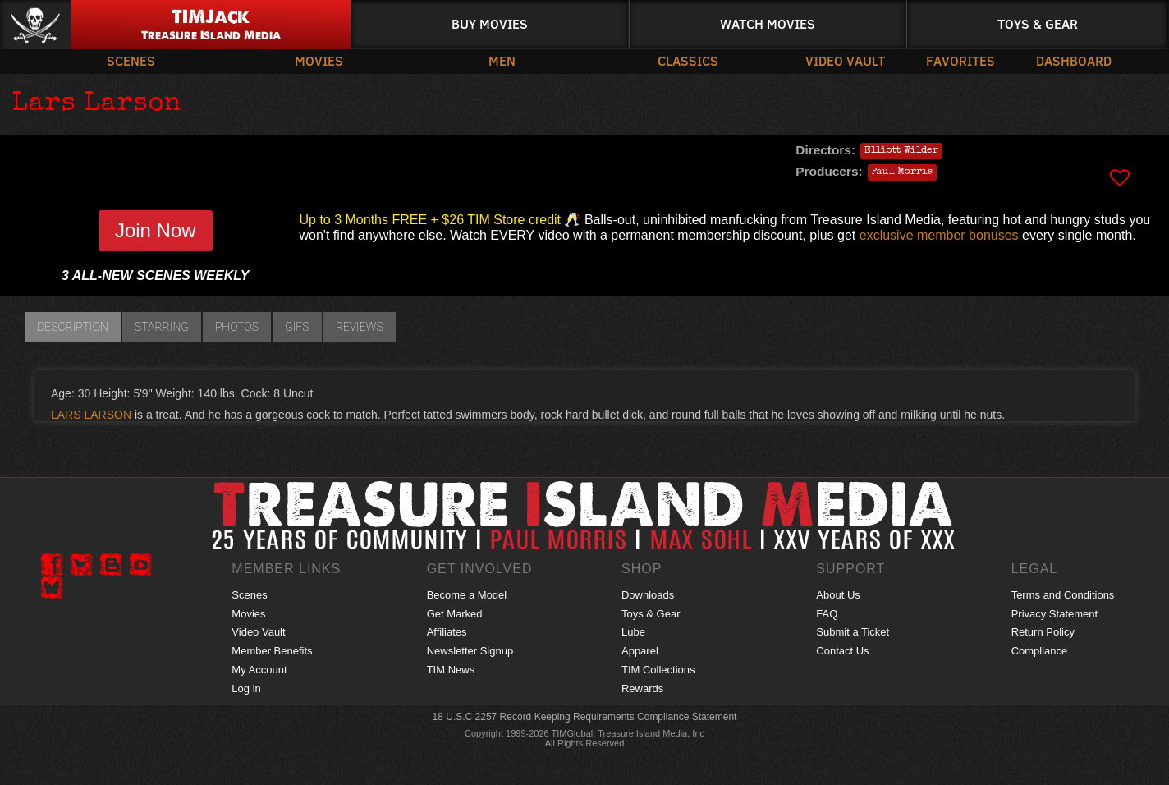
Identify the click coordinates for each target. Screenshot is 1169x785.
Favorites (960, 60)
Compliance (1039, 651)
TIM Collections (658, 669)
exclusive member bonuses (939, 235)
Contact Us (842, 651)
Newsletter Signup (470, 651)
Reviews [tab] (359, 326)
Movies (319, 60)
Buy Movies (490, 23)
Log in (246, 688)
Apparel (639, 651)
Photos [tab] (237, 326)
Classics (688, 60)
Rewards (642, 688)
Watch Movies (767, 23)
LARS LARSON (91, 414)
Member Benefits (272, 651)
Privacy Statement (1054, 614)
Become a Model (467, 595)
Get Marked (455, 614)
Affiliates (447, 632)
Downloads (647, 595)
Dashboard (1074, 60)
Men (502, 60)
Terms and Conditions (1063, 595)
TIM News (451, 669)
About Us (838, 595)
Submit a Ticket (852, 632)
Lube (633, 632)
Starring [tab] (162, 326)
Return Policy (1043, 632)
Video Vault (845, 60)
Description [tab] (72, 326)
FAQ (826, 614)
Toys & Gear (1037, 23)
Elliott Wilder (901, 151)
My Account (259, 669)
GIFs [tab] (297, 326)
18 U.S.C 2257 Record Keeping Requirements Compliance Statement (585, 717)
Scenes (131, 60)
